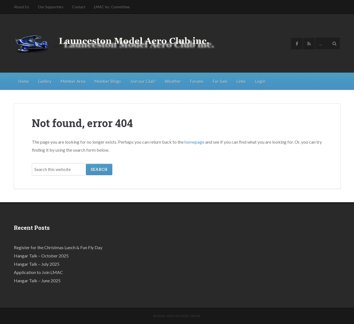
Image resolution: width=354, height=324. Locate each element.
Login (260, 81)
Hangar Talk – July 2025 (36, 263)
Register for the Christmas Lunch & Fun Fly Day (58, 247)
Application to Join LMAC (38, 272)
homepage (194, 141)
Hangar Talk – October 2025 (41, 255)
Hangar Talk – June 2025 (37, 280)
